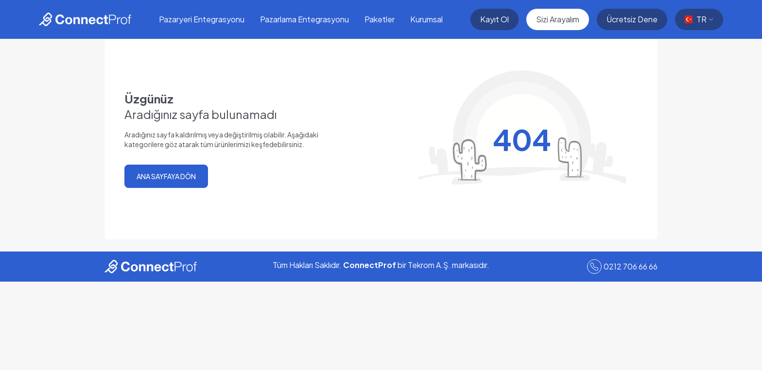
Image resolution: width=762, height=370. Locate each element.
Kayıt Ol (494, 19)
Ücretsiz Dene (632, 19)
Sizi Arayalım (557, 19)
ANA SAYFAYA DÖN (166, 176)
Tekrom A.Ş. (429, 265)
